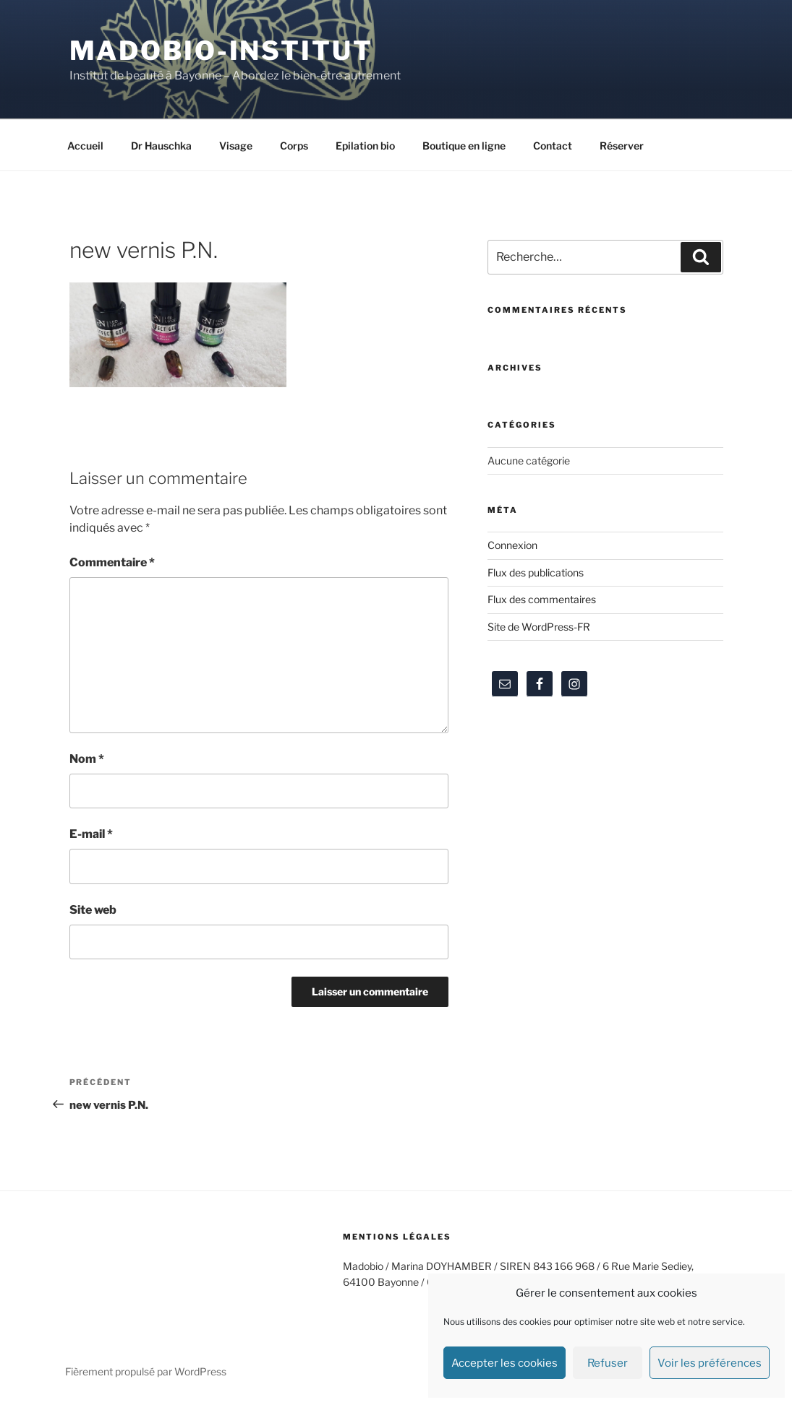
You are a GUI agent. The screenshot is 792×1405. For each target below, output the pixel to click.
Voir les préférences (709, 1363)
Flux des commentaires (541, 599)
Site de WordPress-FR (538, 627)
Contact (552, 145)
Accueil (85, 145)
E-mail (91, 834)
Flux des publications (535, 572)
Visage (235, 145)
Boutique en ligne (464, 145)
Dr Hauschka (161, 145)
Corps (294, 145)
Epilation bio (365, 145)
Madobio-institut (221, 50)
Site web (92, 910)
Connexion (512, 545)
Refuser (607, 1363)
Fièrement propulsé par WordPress (145, 1371)
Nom (86, 759)
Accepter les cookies (504, 1363)
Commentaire (112, 562)
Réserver (622, 145)
